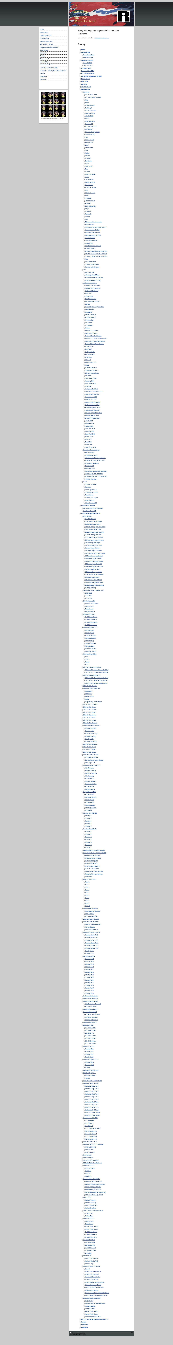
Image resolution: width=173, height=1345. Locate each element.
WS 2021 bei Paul (90, 110)
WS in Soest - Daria (91, 95)
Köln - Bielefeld (89, 914)
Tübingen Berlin (89, 646)
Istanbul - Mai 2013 (90, 399)
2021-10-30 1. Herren (89, 715)
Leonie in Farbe (89, 140)
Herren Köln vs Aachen (92, 1274)
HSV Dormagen (89, 452)
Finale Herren (89, 609)
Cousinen (88, 158)
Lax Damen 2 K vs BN (89, 511)
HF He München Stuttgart (92, 855)
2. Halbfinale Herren (91, 625)
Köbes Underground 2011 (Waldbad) (96, 471)
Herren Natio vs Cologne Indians (94, 1282)
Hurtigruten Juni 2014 (91, 389)
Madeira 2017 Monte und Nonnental (95, 338)
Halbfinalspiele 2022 (89, 614)
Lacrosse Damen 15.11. (90, 1142)
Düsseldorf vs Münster (91, 1290)
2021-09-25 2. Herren (89, 749)
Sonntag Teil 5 (89, 983)
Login (131, 1332)
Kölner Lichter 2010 (91, 503)
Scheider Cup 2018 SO (90, 813)
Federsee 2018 (89, 309)
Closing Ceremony (90, 588)
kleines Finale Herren (91, 1229)
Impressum (84, 1324)
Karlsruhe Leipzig (90, 805)
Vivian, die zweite (90, 174)
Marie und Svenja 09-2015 (93, 235)
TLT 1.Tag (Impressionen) (92, 1128)
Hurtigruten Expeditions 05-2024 (91, 76)
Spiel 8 (87, 900)
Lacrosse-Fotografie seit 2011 (90, 513)
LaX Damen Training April (90, 1070)
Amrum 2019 (89, 296)
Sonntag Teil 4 (89, 977)
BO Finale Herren (90, 1028)
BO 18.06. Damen (90, 1038)
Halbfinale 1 (88, 691)
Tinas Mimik (88, 166)
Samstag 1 (88, 831)
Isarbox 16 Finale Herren (92, 1115)
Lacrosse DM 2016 (88, 1046)
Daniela (87, 171)
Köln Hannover (89, 778)
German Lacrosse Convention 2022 (93, 590)
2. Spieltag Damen (90, 1250)
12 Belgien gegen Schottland (93, 550)
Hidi (86, 190)
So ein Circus (85, 79)
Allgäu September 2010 (92, 410)
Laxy (86, 219)
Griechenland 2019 (90, 299)
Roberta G (88, 211)
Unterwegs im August (91, 497)
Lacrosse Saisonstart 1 (90, 1022)
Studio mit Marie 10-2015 (92, 232)
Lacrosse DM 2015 (88, 1165)
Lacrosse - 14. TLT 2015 (90, 1118)
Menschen (86, 92)
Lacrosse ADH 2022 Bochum (91, 725)
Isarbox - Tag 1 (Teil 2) (91, 1261)
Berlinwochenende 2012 (92, 405)
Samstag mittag (89, 731)
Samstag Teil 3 (89, 964)
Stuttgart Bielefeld (90, 643)
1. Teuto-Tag (88, 1213)
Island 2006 (88, 444)
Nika (86, 100)
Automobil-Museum (91, 368)
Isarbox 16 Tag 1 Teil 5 (91, 1096)
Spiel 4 (87, 664)
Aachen (87, 1078)
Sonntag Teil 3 (89, 980)
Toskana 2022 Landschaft (92, 288)
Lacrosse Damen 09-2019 (90, 755)
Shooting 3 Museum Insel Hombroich (96, 251)
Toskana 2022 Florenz (91, 291)
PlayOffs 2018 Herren (89, 879)
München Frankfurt (90, 797)
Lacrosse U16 (87, 1155)
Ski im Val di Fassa (90, 378)
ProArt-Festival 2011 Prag (92, 280)
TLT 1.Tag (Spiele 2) (91, 1134)
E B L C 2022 (87, 516)
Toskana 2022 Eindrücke (92, 285)
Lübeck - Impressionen (92, 373)
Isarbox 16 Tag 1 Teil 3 (91, 1091)
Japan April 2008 (90, 434)
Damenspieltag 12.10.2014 (93, 1187)
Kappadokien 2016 (90, 362)
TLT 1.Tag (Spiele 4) (91, 1139)
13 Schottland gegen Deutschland (95, 553)
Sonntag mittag (89, 739)
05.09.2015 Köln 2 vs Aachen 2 (92, 1163)
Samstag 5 (88, 842)
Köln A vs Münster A (91, 1006)
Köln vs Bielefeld (90, 927)
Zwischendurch (86, 87)
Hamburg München (90, 784)
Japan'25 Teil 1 (87, 63)
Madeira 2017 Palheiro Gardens (94, 344)
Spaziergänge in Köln (91, 492)
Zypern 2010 (89, 421)
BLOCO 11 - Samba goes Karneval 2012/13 (94, 1319)
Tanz (84, 269)
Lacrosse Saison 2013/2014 (91, 1266)
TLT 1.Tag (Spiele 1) (91, 1131)
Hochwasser (88, 325)
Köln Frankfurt (89, 768)
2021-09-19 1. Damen (89, 747)
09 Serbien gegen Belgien (92, 543)
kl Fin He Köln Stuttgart (92, 869)
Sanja (87, 209)
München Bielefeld (90, 638)
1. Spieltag (88, 1253)
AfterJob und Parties (91, 479)
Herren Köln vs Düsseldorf (93, 1271)
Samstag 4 (88, 839)
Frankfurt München (90, 649)
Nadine (87, 153)
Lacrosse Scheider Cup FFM (91, 932)
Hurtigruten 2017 (90, 352)
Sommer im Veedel (90, 484)
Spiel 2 (87, 659)
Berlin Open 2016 (88, 1025)
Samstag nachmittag (91, 733)
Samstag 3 (88, 837)
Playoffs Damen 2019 (89, 792)
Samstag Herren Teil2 (91, 937)
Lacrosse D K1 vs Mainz (90, 1009)
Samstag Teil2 (89, 1051)
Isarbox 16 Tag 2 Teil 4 (91, 1110)
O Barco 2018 (89, 320)
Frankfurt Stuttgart (90, 635)
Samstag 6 (88, 845)
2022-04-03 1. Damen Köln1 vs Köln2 (96, 683)
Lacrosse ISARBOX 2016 (90, 1083)
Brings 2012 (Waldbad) (92, 463)
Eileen (87, 195)
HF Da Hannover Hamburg (93, 858)
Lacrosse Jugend (88, 1157)
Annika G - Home (90, 193)
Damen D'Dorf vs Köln (91, 1279)
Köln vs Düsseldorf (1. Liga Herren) (95, 1192)
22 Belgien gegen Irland (92, 577)
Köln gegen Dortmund (91, 757)
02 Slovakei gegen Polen (92, 524)
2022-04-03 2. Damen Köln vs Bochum (96, 678)
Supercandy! (89, 124)
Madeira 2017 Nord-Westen (93, 336)
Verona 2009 (89, 426)
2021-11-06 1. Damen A (90, 709)
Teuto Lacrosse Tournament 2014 (93, 1210)
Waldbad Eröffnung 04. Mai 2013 (94, 460)
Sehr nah (88, 487)
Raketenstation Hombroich (93, 246)
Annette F (88, 203)
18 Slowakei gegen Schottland (94, 566)
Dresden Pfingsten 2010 (92, 418)
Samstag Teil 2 (89, 961)
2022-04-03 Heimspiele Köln (91, 675)
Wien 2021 (88, 293)
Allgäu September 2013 (92, 394)
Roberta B (88, 214)
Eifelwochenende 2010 (92, 415)
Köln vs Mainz (89, 1150)
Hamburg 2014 (89, 381)
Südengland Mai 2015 (91, 370)
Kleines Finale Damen (91, 603)
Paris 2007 (88, 439)
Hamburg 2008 (89, 431)
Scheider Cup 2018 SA (90, 829)
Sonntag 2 (88, 818)
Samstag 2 (88, 834)
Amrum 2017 (89, 346)
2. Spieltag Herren (90, 1248)
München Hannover (91, 773)
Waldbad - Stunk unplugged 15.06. (95, 458)
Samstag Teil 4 (89, 967)
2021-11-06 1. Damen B (90, 704)
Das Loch (88, 360)
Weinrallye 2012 (90, 468)
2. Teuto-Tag (88, 1216)
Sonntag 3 (88, 821)
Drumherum (88, 876)
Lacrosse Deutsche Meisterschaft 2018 (94, 853)
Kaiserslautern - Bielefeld (92, 911)
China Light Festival (91, 489)
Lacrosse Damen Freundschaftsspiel (94, 850)
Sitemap (82, 1333)
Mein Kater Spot (88, 57)
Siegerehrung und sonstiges (93, 702)
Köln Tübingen (89, 630)
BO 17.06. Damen (90, 1043)
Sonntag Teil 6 (89, 985)
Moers (87, 365)
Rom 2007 (88, 442)
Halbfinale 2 (88, 694)
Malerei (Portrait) (90, 113)
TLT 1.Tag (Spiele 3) (91, 1136)
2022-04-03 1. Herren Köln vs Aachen (96, 680)
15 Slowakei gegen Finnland (93, 558)
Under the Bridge (90, 105)
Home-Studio (89, 148)
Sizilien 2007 (89, 436)
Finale (87, 699)
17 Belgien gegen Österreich (93, 564)
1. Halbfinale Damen (91, 617)
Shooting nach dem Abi (92, 264)
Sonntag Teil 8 (89, 990)
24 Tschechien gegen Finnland (94, 582)
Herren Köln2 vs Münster (92, 1277)
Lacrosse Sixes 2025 (87, 71)
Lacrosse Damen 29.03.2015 (93, 1181)
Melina (87, 102)
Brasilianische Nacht (91, 455)
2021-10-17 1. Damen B (90, 723)
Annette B (88, 198)
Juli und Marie (89, 179)
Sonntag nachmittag (91, 741)
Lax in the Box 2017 (89, 956)
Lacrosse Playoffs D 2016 (90, 1059)
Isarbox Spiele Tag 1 (91, 1203)
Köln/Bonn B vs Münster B (93, 1004)
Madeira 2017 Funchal (91, 330)
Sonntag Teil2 (89, 1057)
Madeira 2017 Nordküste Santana (95, 341)
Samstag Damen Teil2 (91, 945)
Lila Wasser (88, 129)
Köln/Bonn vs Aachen (91, 1017)
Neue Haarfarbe (90, 121)
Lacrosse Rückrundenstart (91, 919)
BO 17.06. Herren (90, 1041)
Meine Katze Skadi (88, 55)
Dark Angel (88, 108)
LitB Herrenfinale (90, 1242)
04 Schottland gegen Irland (93, 529)
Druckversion (75, 1333)
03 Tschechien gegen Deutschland (95, 527)
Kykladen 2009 (89, 423)
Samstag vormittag (90, 728)
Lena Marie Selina (90, 262)
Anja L (87, 163)
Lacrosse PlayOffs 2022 (90, 627)
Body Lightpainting (90, 206)
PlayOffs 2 (88, 1173)
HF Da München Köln (91, 863)
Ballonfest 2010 (89, 500)
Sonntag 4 (88, 823)
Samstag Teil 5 (89, 969)
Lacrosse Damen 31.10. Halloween (93, 1144)
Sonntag (87, 1067)
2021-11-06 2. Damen (89, 707)
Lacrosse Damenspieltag (90, 1001)
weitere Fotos (85, 89)
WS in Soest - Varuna (87, 73)
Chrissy (87, 216)
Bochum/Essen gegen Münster (94, 760)
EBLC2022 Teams (90, 519)
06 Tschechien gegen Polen (93, 535)
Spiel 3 (87, 662)
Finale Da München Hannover (94, 871)
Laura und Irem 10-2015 (92, 230)
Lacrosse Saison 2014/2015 (91, 1179)
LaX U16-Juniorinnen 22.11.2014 (95, 1184)
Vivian (87, 177)
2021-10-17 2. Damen (89, 720)
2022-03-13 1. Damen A (90, 686)
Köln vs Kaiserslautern (91, 929)
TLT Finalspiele (89, 1120)
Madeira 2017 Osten (91, 333)
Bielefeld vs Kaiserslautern (93, 924)
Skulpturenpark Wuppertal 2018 (94, 307)
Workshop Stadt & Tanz (92, 275)
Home (83, 49)
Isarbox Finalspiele (90, 1200)
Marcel (87, 118)
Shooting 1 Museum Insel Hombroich (96, 256)
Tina (86, 150)
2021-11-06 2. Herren (89, 712)
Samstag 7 (88, 847)
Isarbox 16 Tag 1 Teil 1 (91, 1086)
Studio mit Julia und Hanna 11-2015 (95, 227)
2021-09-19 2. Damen (89, 752)
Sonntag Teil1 (89, 1054)
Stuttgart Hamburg (90, 770)
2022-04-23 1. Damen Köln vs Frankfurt (96, 672)
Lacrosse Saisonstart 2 (90, 1012)
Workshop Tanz (89, 272)
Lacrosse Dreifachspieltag (90, 922)
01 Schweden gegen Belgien (93, 521)
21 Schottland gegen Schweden (94, 574)
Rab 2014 (88, 386)
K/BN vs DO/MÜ (90, 1152)
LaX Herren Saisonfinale (90, 996)
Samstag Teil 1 (89, 959)
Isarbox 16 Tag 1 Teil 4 (91, 1094)
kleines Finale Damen (91, 1226)
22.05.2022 (88, 598)
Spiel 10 (87, 906)
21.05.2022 (88, 596)
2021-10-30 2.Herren (89, 717)
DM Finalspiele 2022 (89, 601)
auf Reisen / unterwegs (90, 283)
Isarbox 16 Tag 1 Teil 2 (91, 1089)
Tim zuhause (89, 185)
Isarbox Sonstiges (90, 1208)
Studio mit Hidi (89, 224)
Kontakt (83, 1322)
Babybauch (88, 161)
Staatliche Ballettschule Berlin (94, 277)
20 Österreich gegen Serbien (93, 572)
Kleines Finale (89, 696)
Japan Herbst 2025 (87, 60)
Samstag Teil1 (89, 1049)
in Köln (85, 482)
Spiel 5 (87, 892)
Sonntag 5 (88, 826)
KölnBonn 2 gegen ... (89, 1073)
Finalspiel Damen (90, 1306)
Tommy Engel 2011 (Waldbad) (94, 474)
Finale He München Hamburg (93, 874)
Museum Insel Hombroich (92, 402)
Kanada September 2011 (92, 407)
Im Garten (88, 376)
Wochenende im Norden (92, 301)
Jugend (87, 1269)
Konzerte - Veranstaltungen (91, 450)
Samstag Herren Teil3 (91, 940)
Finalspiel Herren (90, 1309)
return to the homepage (102, 38)
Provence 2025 (85, 68)
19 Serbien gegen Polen (92, 569)
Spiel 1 (87, 656)
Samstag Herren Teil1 (91, 935)
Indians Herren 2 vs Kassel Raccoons (96, 1295)
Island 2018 (88, 312)
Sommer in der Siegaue (92, 267)
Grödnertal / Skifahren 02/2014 (94, 391)
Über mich (84, 81)
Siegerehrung (89, 1301)
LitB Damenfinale (90, 1245)
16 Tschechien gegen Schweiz (94, 561)
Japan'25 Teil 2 (87, 65)
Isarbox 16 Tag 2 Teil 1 (91, 1102)
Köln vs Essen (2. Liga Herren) (94, 1195)
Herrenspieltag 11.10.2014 (93, 1189)
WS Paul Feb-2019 (90, 126)
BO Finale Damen (90, 1030)
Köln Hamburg (89, 641)
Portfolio (84, 84)
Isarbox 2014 (87, 1256)
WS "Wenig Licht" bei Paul (93, 97)
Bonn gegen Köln (90, 763)
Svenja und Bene (90, 182)
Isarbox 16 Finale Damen (92, 1112)
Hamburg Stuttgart (90, 651)
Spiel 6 (87, 895)
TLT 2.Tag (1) (89, 1123)
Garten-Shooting (90, 134)
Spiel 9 (87, 903)
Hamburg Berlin (89, 633)
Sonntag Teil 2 (89, 953)
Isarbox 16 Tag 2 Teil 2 (91, 1104)
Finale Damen (89, 606)
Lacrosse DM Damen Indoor (91, 688)
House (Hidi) (89, 243)
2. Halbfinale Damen (91, 622)
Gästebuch (84, 1327)
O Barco (87, 328)
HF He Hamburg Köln (91, 861)
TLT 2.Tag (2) (89, 1126)
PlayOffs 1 (88, 1176)
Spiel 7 (87, 898)
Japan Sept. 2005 (90, 447)
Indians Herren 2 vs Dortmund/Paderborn (97, 1293)
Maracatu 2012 (89, 466)
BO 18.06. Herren (90, 1036)
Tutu (86, 259)
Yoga (86, 137)
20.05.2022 (88, 593)
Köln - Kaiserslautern (91, 916)
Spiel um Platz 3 (90, 1168)
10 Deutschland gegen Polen (93, 545)
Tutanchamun (89, 495)
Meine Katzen (85, 52)
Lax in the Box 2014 (89, 1240)
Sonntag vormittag (90, 736)
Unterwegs (88, 357)
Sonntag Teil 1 (89, 951)
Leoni (86, 145)
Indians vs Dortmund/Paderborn (94, 1287)
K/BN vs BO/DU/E (90, 1147)
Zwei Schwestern (90, 201)
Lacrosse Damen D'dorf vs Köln (92, 1081)
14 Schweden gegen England (93, 556)
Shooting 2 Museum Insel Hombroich (96, 254)
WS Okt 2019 (89, 116)
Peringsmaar (89, 142)
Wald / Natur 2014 (90, 383)
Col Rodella (88, 322)
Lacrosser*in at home (88, 505)
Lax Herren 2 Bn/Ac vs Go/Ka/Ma (93, 508)
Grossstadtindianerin (91, 240)
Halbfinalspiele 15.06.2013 (93, 1316)
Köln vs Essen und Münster (93, 1285)
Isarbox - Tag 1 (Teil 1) (91, 1258)
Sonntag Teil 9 (89, 993)
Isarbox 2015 (87, 1197)
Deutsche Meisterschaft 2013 (91, 1298)
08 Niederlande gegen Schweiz (94, 540)
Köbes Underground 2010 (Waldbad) (96, 476)
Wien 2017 (88, 349)
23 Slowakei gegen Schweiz (93, 580)
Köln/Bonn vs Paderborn (92, 1014)
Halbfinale (88, 1171)
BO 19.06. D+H (89, 1033)
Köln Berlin (88, 810)
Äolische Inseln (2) (90, 315)
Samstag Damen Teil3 (91, 948)
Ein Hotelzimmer (90, 354)
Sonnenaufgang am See (92, 132)
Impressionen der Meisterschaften (95, 1303)
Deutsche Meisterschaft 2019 (91, 765)
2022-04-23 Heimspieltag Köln (92, 667)
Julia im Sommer (90, 238)
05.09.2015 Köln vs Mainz (90, 1160)
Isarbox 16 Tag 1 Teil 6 (91, 1099)
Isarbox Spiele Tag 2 (91, 1205)
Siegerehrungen (90, 611)
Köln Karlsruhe (89, 794)
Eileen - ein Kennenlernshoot (93, 222)
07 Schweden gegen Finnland (94, 537)
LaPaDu (87, 304)
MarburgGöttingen (90, 1075)
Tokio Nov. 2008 (90, 429)
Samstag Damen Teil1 (91, 943)
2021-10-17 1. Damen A (90, 744)
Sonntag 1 (88, 816)
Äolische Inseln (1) (90, 317)
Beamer (87, 156)
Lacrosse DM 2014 (88, 1218)
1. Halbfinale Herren (91, 619)
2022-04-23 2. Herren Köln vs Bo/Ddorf (96, 670)
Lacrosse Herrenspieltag (90, 908)
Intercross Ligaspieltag (89, 654)
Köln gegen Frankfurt (91, 1020)
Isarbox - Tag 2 (89, 1263)
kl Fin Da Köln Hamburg (92, 866)
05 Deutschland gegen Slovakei (94, 532)
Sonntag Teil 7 (89, 988)
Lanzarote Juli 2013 (91, 397)
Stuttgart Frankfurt (90, 781)
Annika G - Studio (90, 187)
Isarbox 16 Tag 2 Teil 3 (91, 1107)
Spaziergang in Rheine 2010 (93, 413)
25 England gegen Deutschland (94, 585)
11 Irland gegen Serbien (92, 548)
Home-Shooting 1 (90, 248)
